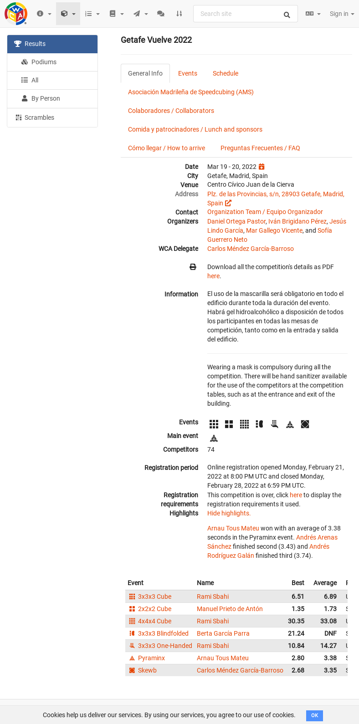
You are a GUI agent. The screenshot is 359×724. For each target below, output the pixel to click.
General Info (145, 73)
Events (187, 73)
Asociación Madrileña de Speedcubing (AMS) (191, 92)
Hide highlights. (229, 513)
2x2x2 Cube (149, 608)
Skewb (142, 670)
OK (314, 716)
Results (30, 43)
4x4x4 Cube (149, 621)
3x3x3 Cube (149, 596)
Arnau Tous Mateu (233, 528)
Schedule (225, 73)
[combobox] (245, 13)
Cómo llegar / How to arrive (166, 148)
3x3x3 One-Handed (160, 645)
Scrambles (34, 117)
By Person (40, 98)
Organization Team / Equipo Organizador (265, 211)
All (29, 80)
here (213, 276)
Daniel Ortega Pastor (236, 221)
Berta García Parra (223, 633)
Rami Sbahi (213, 596)
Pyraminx (146, 658)
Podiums (38, 62)
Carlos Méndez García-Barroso (250, 248)
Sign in (342, 13)
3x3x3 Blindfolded (158, 633)
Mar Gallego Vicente (274, 230)
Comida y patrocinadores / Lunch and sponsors (195, 129)
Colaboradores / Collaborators (171, 110)
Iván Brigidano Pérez (297, 221)
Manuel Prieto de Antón (230, 608)
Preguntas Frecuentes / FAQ (260, 148)
